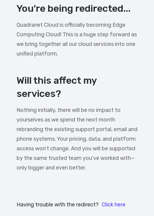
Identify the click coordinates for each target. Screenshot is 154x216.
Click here (113, 204)
